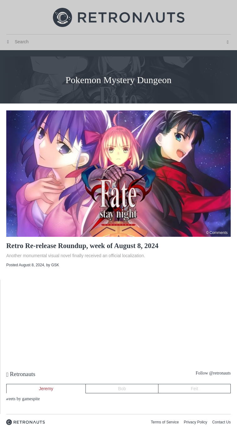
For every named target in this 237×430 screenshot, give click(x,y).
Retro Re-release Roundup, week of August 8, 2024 (82, 246)
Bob (122, 388)
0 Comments (217, 233)
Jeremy (46, 388)
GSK (55, 265)
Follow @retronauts (213, 373)
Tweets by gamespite (21, 398)
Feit (194, 388)
